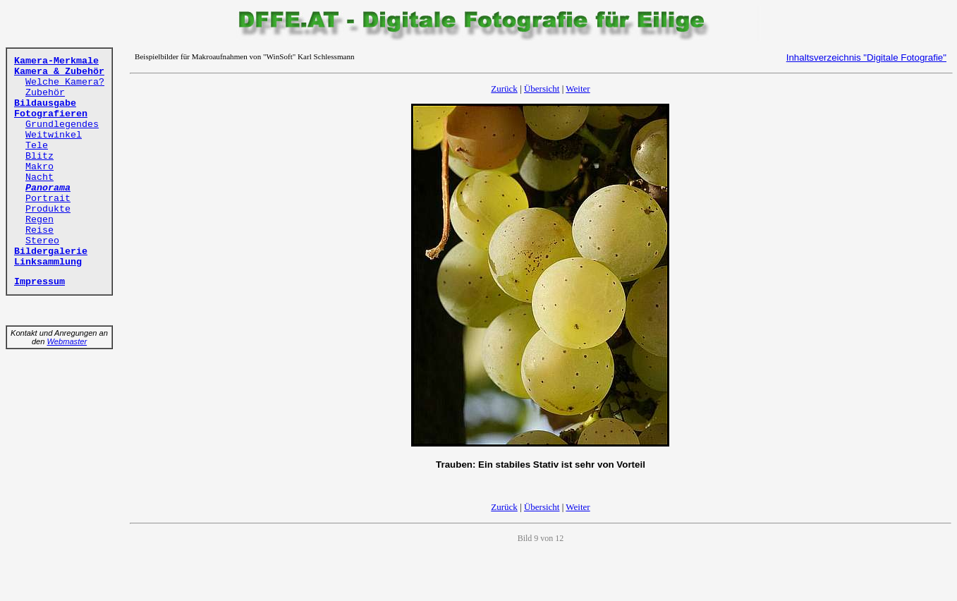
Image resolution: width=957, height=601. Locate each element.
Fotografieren (50, 114)
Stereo (42, 241)
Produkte (48, 209)
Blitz (39, 156)
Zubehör (45, 92)
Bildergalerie (50, 251)
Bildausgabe (45, 103)
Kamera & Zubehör (59, 71)
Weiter (578, 88)
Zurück (504, 88)
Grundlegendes (62, 124)
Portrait (48, 198)
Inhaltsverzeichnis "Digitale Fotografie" (866, 57)
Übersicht (542, 88)
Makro (39, 167)
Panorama (48, 188)
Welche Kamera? (64, 82)
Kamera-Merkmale (56, 61)
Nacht (39, 177)
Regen (39, 219)
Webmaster (67, 341)
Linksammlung (48, 262)
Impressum (39, 282)
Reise (39, 230)
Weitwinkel (53, 135)
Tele (36, 145)
